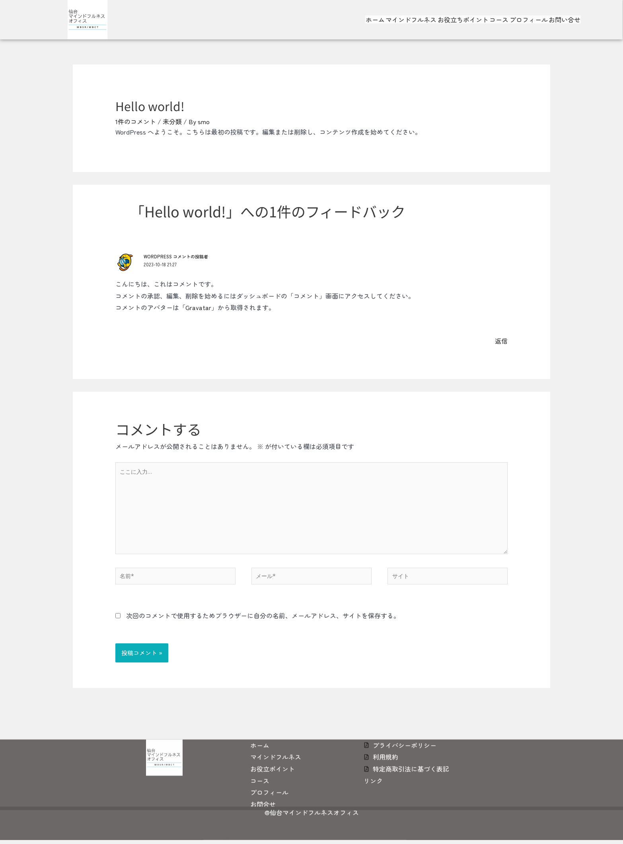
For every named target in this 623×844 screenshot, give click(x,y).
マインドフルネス (406, 15)
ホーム (367, 15)
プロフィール (533, 15)
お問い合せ (572, 15)
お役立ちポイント (461, 15)
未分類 (172, 121)
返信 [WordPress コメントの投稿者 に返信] (501, 341)
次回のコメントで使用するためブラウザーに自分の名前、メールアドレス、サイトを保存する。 (263, 623)
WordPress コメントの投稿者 (178, 256)
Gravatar (198, 307)
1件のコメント (135, 121)
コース (500, 15)
